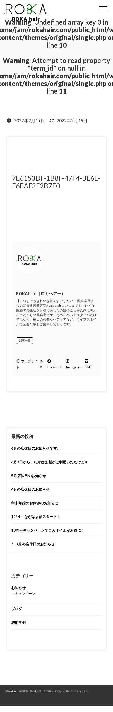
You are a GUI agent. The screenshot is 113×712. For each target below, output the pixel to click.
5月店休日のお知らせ (28, 476)
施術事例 (18, 622)
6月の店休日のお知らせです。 (36, 448)
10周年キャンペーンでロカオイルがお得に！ (48, 530)
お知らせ (18, 587)
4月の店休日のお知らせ (30, 489)
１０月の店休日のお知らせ (33, 544)
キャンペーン (25, 594)
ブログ (16, 609)
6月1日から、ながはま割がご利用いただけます (49, 462)
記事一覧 (24, 340)
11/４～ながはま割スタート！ (36, 516)
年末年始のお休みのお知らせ (34, 503)
